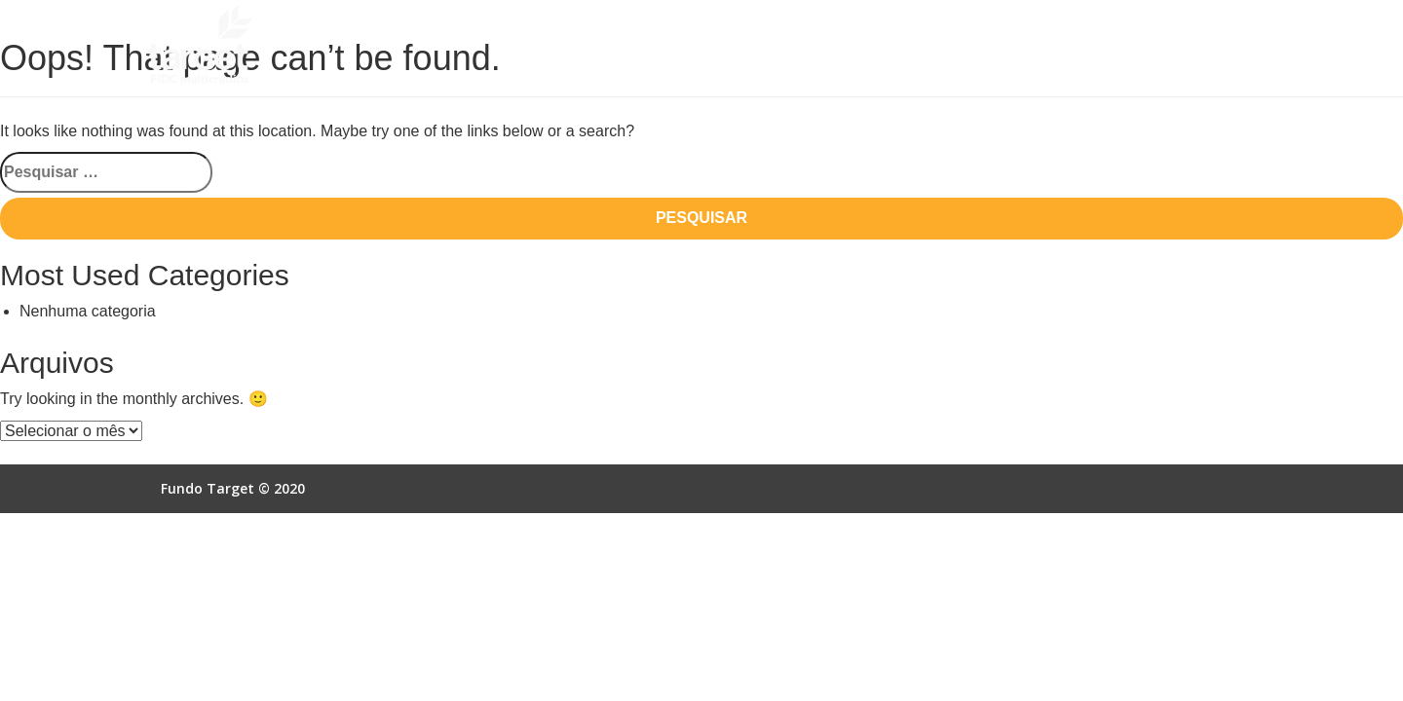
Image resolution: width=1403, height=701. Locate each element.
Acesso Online (1113, 46)
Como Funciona (653, 46)
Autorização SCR (981, 46)
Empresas (863, 46)
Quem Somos (533, 46)
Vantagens (767, 46)
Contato (1217, 46)
